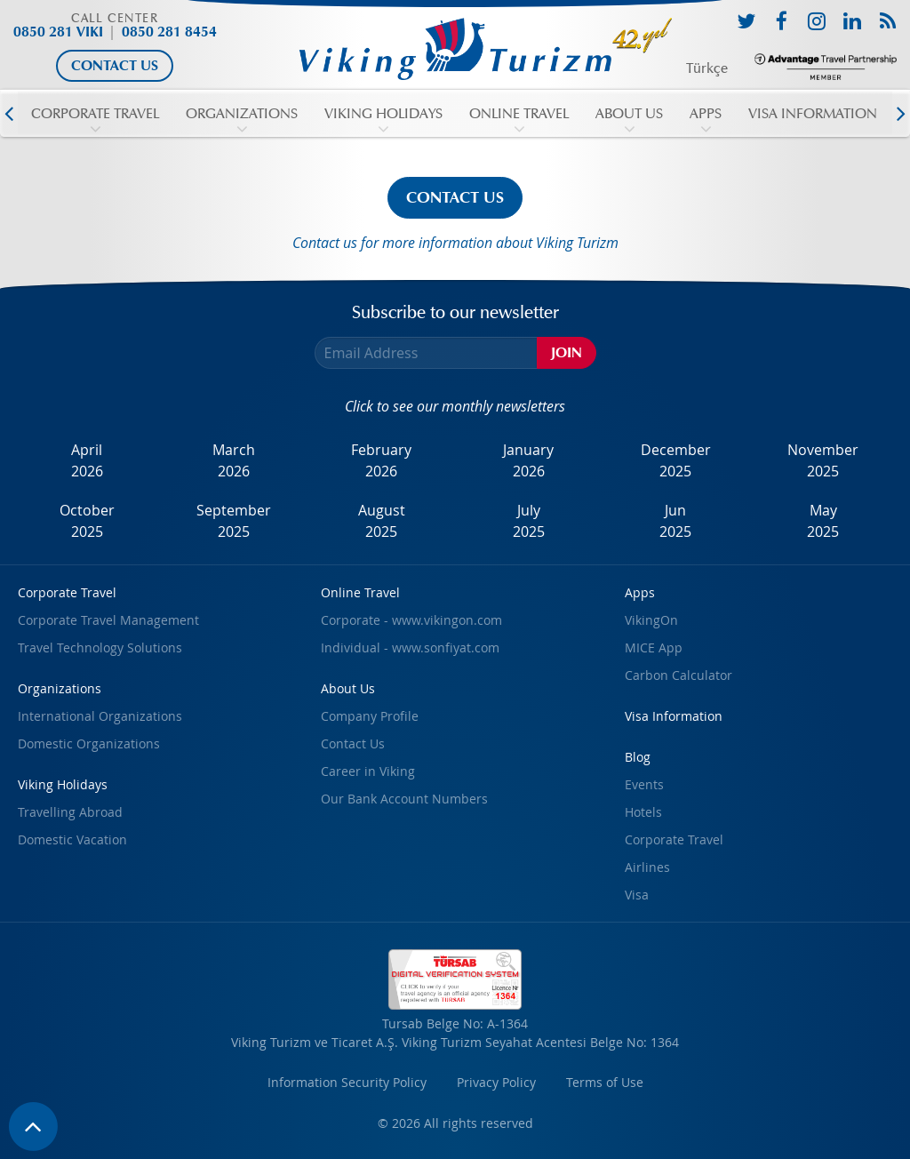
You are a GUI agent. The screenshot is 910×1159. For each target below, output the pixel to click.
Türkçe (707, 68)
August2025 (381, 520)
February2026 (381, 460)
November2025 (822, 460)
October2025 (87, 520)
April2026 (87, 460)
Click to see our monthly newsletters (455, 406)
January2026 (528, 460)
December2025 (676, 460)
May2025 (823, 520)
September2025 (233, 520)
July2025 (529, 520)
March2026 (233, 460)
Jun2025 (675, 520)
